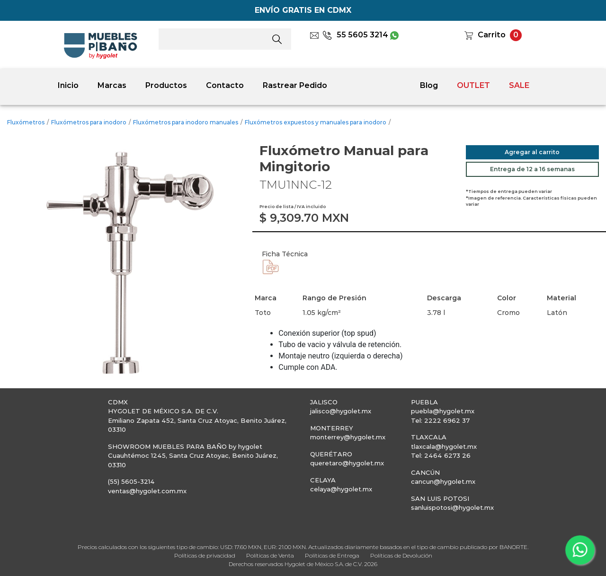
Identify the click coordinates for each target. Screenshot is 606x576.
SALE (519, 85)
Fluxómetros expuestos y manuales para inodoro (315, 122)
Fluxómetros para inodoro (88, 122)
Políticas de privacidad (204, 555)
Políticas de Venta (270, 555)
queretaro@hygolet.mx (347, 463)
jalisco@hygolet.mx (340, 411)
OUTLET (473, 85)
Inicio (68, 85)
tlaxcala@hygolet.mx (444, 446)
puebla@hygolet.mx (442, 411)
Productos (166, 85)
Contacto (225, 85)
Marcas (112, 85)
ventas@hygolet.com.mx (147, 491)
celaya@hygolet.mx (341, 489)
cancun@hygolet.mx (443, 481)
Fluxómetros (26, 122)
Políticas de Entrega (332, 555)
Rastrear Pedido (295, 85)
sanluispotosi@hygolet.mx (452, 507)
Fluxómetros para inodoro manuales (185, 122)
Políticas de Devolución (401, 555)
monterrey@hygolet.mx (347, 437)
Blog (429, 85)
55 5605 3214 (355, 34)
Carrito (492, 34)
